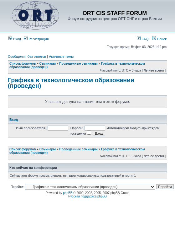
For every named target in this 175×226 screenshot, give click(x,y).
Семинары (47, 63)
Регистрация (36, 39)
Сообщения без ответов (27, 56)
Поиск (159, 39)
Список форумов (22, 63)
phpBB (67, 193)
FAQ (142, 39)
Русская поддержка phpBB (87, 196)
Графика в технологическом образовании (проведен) (71, 83)
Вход (14, 39)
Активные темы (61, 56)
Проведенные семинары (78, 63)
